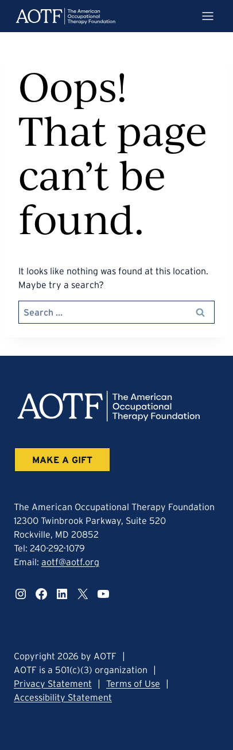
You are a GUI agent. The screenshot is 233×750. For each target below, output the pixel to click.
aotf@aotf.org (70, 562)
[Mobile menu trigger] (207, 16)
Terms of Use (133, 683)
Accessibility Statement (63, 697)
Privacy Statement (53, 683)
